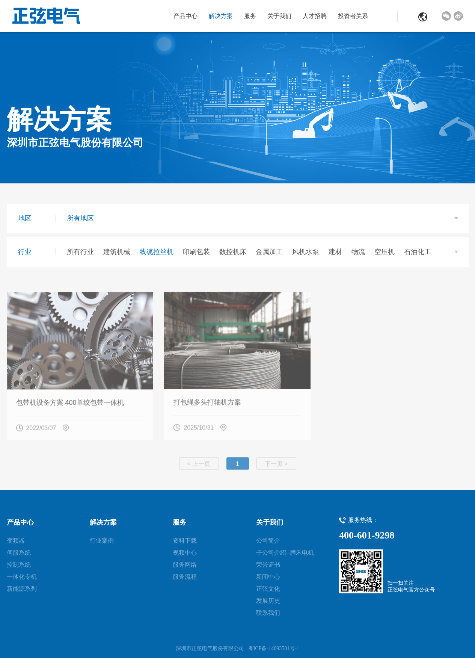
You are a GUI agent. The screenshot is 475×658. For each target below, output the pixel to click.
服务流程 (185, 576)
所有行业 (80, 252)
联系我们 (268, 613)
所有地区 (80, 218)
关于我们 (279, 16)
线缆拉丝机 (156, 252)
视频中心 (185, 552)
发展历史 (268, 600)
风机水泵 (305, 252)
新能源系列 (22, 588)
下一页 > (276, 467)
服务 (250, 16)
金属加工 (269, 252)
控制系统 (19, 564)
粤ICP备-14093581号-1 (273, 648)
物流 (358, 252)
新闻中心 (268, 576)
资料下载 (185, 540)
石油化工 (417, 252)
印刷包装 (196, 252)
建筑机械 (116, 252)
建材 (335, 252)
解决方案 (221, 16)
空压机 (384, 252)
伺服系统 (19, 552)
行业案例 (102, 540)
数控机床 (232, 252)
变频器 (16, 540)
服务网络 (185, 564)
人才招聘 (315, 16)
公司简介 (268, 540)
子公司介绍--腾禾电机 (285, 552)
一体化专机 (22, 576)
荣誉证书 (268, 564)
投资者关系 (353, 16)
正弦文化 (268, 588)
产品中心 (185, 16)
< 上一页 (199, 467)
